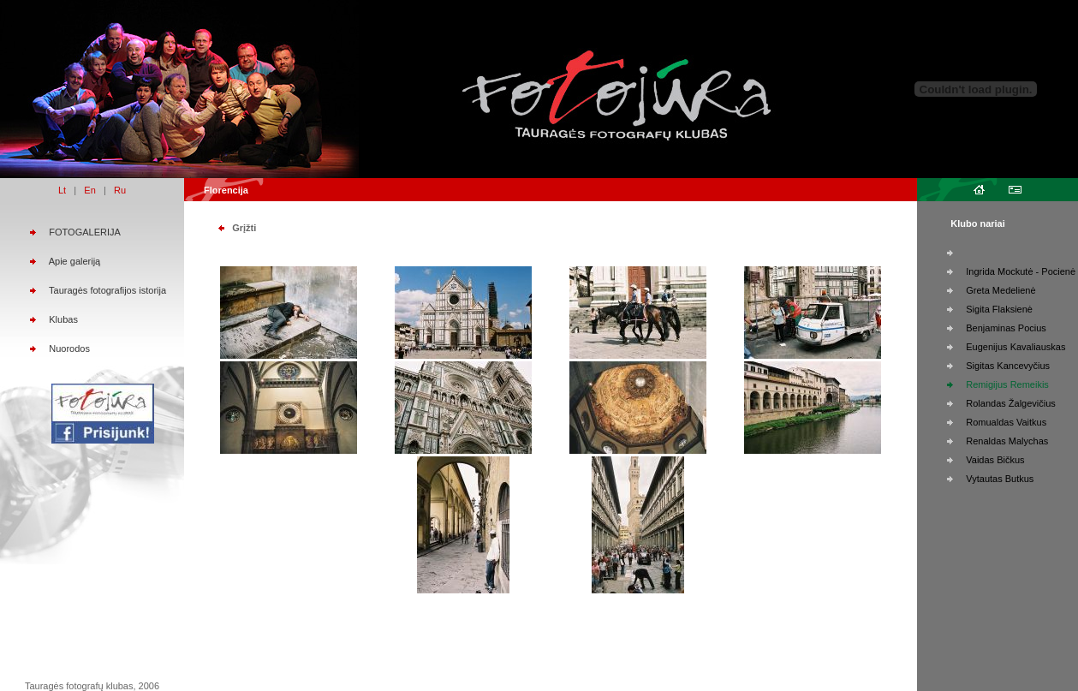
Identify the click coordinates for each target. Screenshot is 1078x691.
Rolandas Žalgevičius (1011, 403)
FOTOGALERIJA (85, 232)
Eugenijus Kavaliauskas (1015, 347)
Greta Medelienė (1000, 290)
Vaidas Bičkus (995, 460)
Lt (62, 190)
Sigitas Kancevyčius (1008, 365)
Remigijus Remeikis (1007, 384)
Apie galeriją (75, 261)
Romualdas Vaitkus (1006, 422)
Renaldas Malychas (1007, 441)
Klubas (63, 319)
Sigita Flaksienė (999, 309)
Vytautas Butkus (999, 479)
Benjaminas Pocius (1006, 328)
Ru (120, 190)
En (89, 190)
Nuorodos (69, 348)
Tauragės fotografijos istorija (107, 290)
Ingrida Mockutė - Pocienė (1020, 271)
